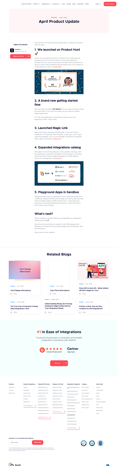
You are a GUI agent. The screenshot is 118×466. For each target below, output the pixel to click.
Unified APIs (12, 387)
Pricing (69, 4)
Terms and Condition (101, 401)
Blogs (97, 396)
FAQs (87, 4)
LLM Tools (11, 390)
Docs (63, 4)
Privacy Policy (99, 407)
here (45, 113)
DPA (97, 404)
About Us (98, 398)
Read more (57, 139)
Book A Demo (110, 4)
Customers (80, 4)
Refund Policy (99, 410)
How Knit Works (26, 4)
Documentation (99, 390)
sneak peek (57, 67)
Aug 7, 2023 (63, 17)
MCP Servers (12, 393)
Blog (74, 4)
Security (98, 387)
